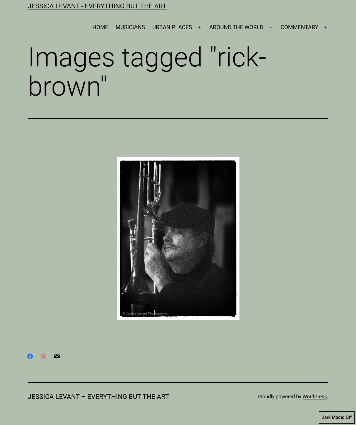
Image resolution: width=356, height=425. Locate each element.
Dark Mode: (337, 417)
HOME (100, 27)
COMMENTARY (299, 27)
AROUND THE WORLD (236, 27)
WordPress (315, 396)
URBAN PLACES (172, 27)
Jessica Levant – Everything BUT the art (98, 397)
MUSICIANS (130, 27)
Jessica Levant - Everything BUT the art (97, 6)
